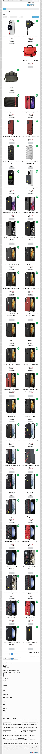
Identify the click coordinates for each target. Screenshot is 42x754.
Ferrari (21, 738)
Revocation (4, 688)
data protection (5, 691)
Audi (24, 719)
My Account (4, 710)
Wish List (4, 713)
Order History (5, 711)
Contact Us (4, 680)
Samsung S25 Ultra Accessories (7, 735)
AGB (3, 687)
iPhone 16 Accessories (6, 731)
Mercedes (36, 719)
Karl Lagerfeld (29, 724)
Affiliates (4, 704)
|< (3, 658)
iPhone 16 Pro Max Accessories (7, 727)
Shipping (4, 693)
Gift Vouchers (5, 703)
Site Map (4, 683)
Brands (4, 701)
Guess (25, 724)
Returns (4, 681)
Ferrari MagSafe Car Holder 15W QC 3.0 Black (30, 36)
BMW (26, 719)
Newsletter (4, 714)
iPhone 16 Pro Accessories (7, 728)
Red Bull (4, 720)
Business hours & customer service (8, 697)
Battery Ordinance (5, 694)
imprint (4, 690)
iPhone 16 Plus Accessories (7, 730)
